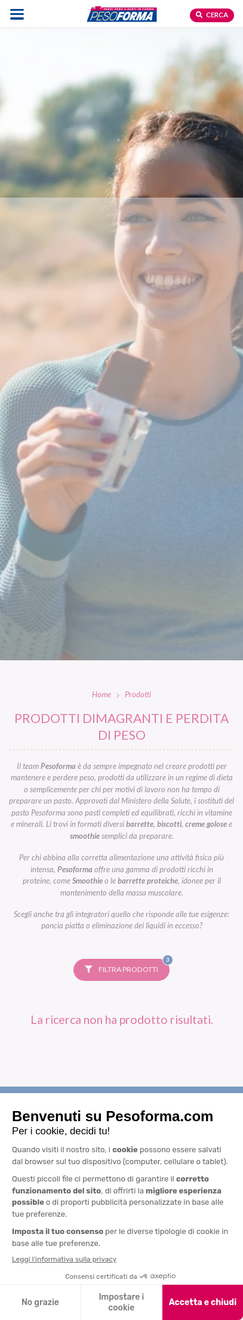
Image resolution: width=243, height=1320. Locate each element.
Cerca (212, 15)
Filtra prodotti (127, 966)
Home (101, 694)
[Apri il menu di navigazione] (17, 14)
